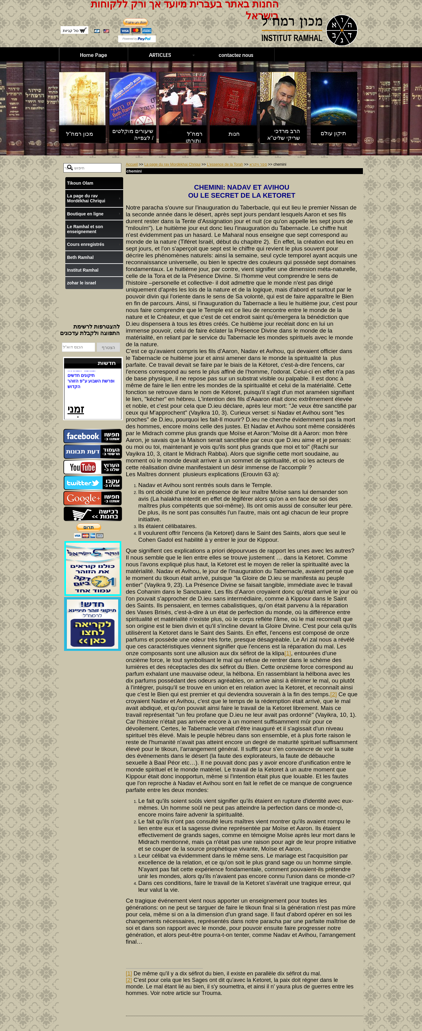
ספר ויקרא (258, 164)
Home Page (93, 55)
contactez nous (236, 55)
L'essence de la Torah (225, 164)
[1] (288, 653)
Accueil (132, 164)
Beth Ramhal (80, 257)
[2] (333, 694)
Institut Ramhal (82, 270)
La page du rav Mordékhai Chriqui (172, 164)
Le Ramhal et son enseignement (85, 229)
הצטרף (108, 347)
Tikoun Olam (80, 183)
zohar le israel (81, 282)
